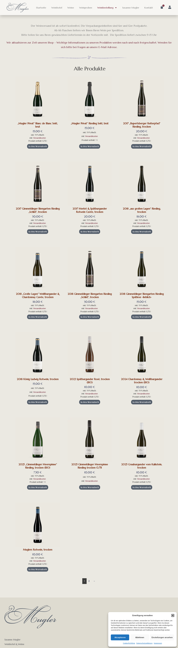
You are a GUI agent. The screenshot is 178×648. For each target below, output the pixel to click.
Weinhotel (56, 7)
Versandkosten (39, 138)
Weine (70, 7)
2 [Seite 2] (89, 581)
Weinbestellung (107, 7)
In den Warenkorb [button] (37, 146)
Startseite (41, 7)
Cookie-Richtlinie (129, 643)
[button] (172, 615)
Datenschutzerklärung (144, 643)
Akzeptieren (120, 637)
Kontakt (148, 7)
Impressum (158, 643)
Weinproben (85, 7)
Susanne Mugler (130, 7)
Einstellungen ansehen (162, 637)
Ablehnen (139, 637)
